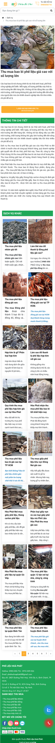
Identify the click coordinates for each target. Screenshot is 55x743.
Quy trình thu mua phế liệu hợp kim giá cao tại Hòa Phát (15, 408)
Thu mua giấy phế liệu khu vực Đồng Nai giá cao (39, 462)
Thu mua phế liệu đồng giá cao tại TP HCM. (39, 302)
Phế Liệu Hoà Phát (35, 739)
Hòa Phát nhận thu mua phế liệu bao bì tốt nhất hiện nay (40, 408)
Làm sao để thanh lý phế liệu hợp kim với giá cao (39, 355)
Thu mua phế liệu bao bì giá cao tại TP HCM (13, 462)
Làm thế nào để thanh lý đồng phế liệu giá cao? (39, 249)
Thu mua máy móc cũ (12, 713)
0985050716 (46, 5)
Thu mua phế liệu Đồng (12, 702)
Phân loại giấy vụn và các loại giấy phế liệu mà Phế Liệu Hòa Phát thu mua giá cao (40, 518)
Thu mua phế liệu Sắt (12, 705)
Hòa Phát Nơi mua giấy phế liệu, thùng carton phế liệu (14, 515)
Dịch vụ (10, 18)
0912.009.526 (28, 671)
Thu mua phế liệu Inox (12, 707)
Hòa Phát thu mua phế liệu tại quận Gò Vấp (14, 574)
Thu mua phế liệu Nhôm (13, 699)
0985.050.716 (15, 671)
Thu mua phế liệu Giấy (12, 710)
